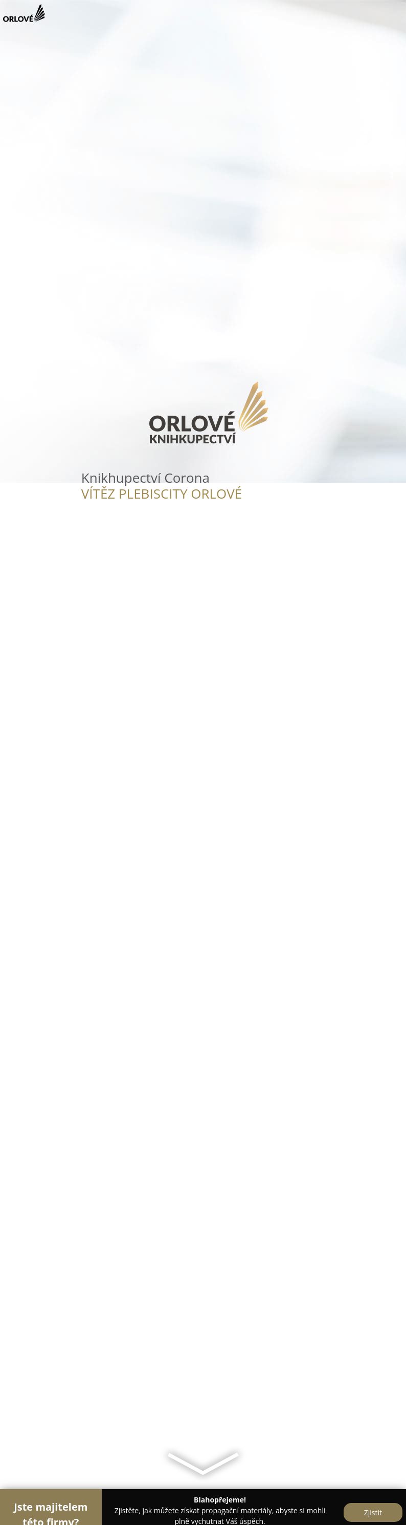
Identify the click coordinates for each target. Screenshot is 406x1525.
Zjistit (373, 1512)
